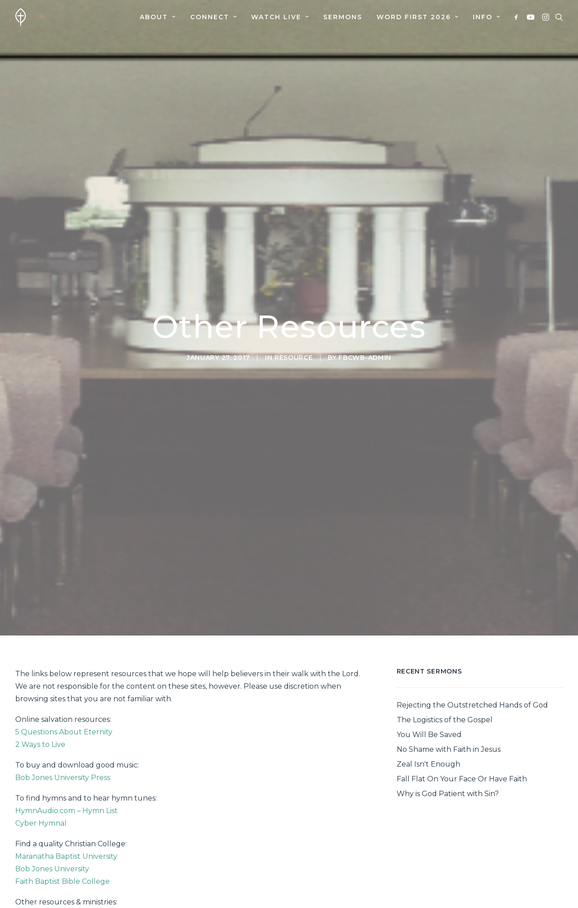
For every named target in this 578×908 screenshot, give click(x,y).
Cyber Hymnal (41, 771)
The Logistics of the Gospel (444, 668)
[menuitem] (157, 17)
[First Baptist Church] (20, 17)
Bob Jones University (52, 817)
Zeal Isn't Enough (428, 712)
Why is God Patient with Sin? (448, 741)
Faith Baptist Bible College (62, 829)
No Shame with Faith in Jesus (449, 697)
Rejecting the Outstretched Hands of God (472, 653)
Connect (213, 17)
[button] (517, 17)
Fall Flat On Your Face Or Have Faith (462, 727)
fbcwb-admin (364, 332)
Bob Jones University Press (62, 725)
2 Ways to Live (40, 692)
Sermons (342, 17)
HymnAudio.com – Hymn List (66, 759)
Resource (293, 332)
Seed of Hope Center (53, 875)
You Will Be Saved (429, 682)
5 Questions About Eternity (63, 680)
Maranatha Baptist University (66, 804)
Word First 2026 (417, 17)
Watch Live (280, 17)
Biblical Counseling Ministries (66, 900)
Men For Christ (41, 887)
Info (486, 17)
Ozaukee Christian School (61, 862)
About (158, 17)
